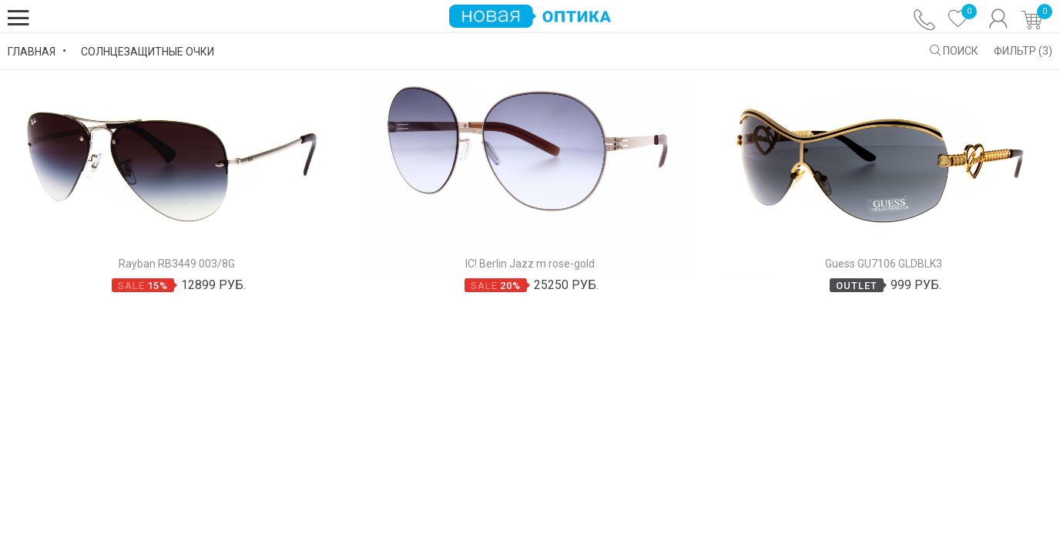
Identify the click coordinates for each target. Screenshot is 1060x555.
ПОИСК (954, 51)
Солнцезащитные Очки (147, 52)
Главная (31, 52)
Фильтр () (1023, 51)
